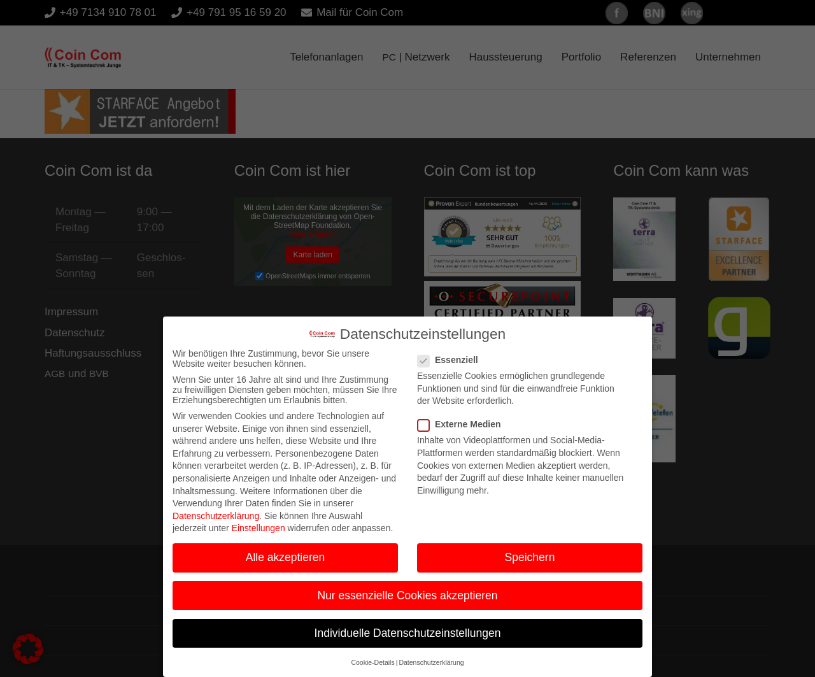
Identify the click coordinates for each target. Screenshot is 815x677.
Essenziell (451, 353)
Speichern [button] (530, 550)
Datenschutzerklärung (216, 508)
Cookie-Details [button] (372, 655)
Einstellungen (258, 521)
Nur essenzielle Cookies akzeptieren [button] (407, 587)
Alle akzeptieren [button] (285, 550)
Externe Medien (463, 417)
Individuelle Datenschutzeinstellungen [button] (408, 625)
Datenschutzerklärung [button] (431, 655)
